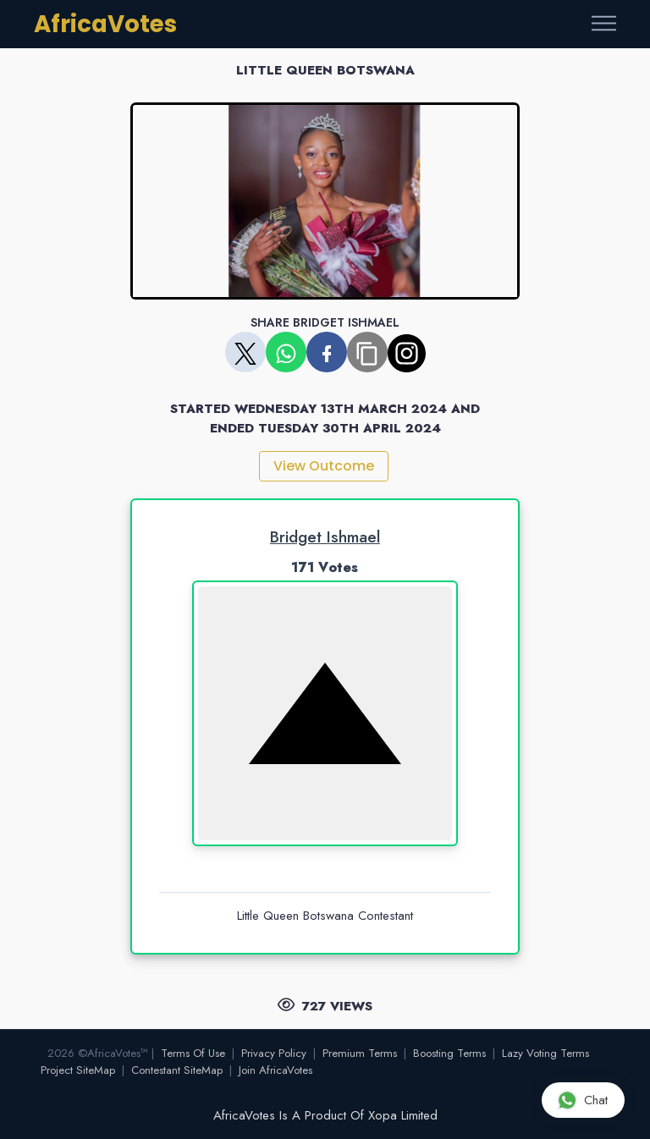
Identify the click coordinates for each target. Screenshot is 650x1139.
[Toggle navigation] (604, 24)
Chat (582, 1099)
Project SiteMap (78, 1070)
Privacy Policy (273, 1053)
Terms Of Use (193, 1053)
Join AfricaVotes (275, 1070)
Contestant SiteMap (177, 1070)
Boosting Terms (449, 1053)
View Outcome (323, 466)
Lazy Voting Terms (545, 1053)
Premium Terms (359, 1053)
